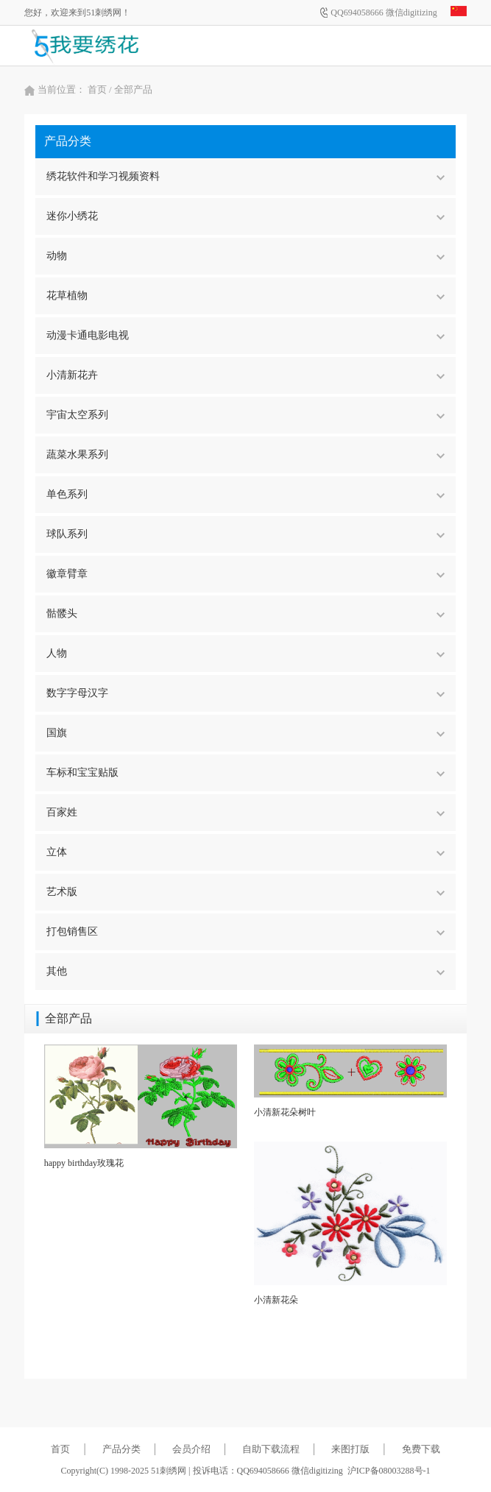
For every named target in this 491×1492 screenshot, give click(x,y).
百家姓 (245, 812)
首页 (97, 89)
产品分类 (121, 1448)
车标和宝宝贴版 (245, 772)
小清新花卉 (245, 375)
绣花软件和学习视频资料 (245, 176)
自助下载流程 (271, 1448)
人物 (245, 653)
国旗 (245, 732)
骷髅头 (245, 613)
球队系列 (245, 534)
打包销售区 (245, 931)
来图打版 (350, 1448)
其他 (245, 971)
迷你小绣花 (245, 216)
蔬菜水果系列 (245, 454)
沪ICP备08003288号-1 (389, 1471)
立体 (245, 852)
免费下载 (421, 1448)
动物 (245, 255)
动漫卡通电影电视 (245, 335)
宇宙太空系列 (245, 414)
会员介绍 (191, 1448)
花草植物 (245, 295)
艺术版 (245, 891)
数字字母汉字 (245, 693)
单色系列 (245, 494)
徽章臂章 (245, 573)
